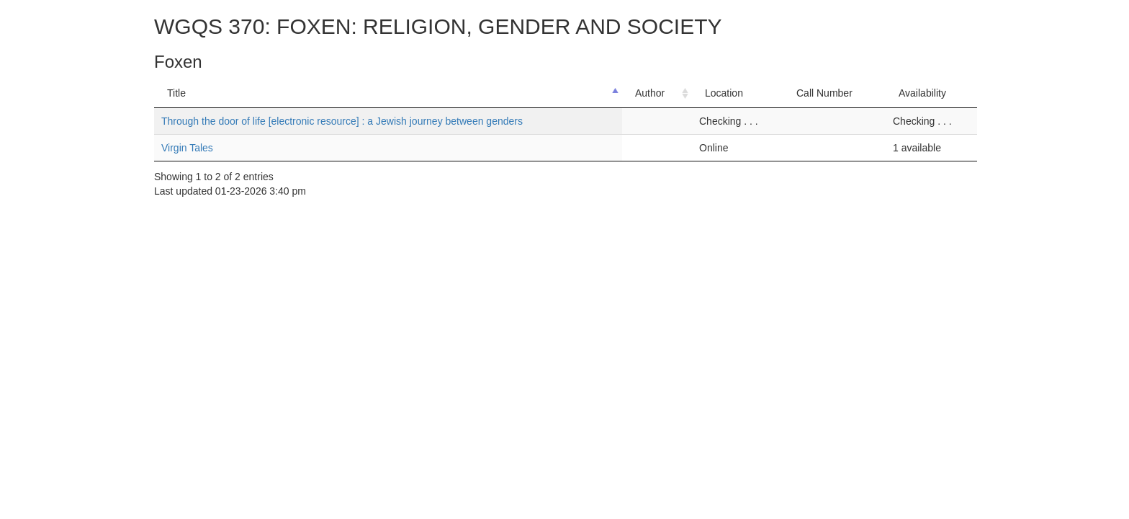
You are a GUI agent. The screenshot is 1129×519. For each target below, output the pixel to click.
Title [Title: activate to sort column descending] (176, 93)
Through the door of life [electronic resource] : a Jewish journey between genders (342, 121)
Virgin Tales (187, 148)
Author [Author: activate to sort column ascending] (650, 93)
